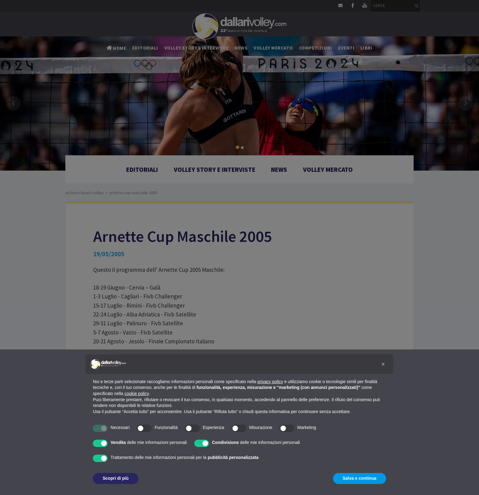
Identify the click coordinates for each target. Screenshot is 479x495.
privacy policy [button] (270, 381)
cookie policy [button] (137, 393)
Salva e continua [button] (359, 478)
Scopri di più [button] (116, 478)
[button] (383, 364)
